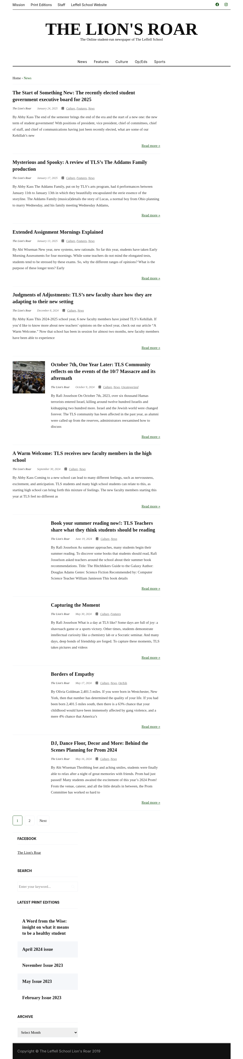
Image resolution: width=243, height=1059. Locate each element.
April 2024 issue (37, 949)
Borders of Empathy (72, 674)
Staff (61, 5)
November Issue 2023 (42, 965)
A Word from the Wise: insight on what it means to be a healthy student (45, 927)
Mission (19, 5)
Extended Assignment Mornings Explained (58, 232)
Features (101, 62)
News (82, 62)
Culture (122, 62)
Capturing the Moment (75, 605)
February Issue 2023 (42, 997)
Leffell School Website (89, 5)
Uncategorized (129, 387)
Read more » (151, 146)
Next (43, 821)
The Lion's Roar (29, 852)
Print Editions (41, 5)
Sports (159, 62)
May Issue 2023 (37, 981)
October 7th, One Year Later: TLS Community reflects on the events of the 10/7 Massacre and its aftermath (103, 371)
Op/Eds (141, 62)
